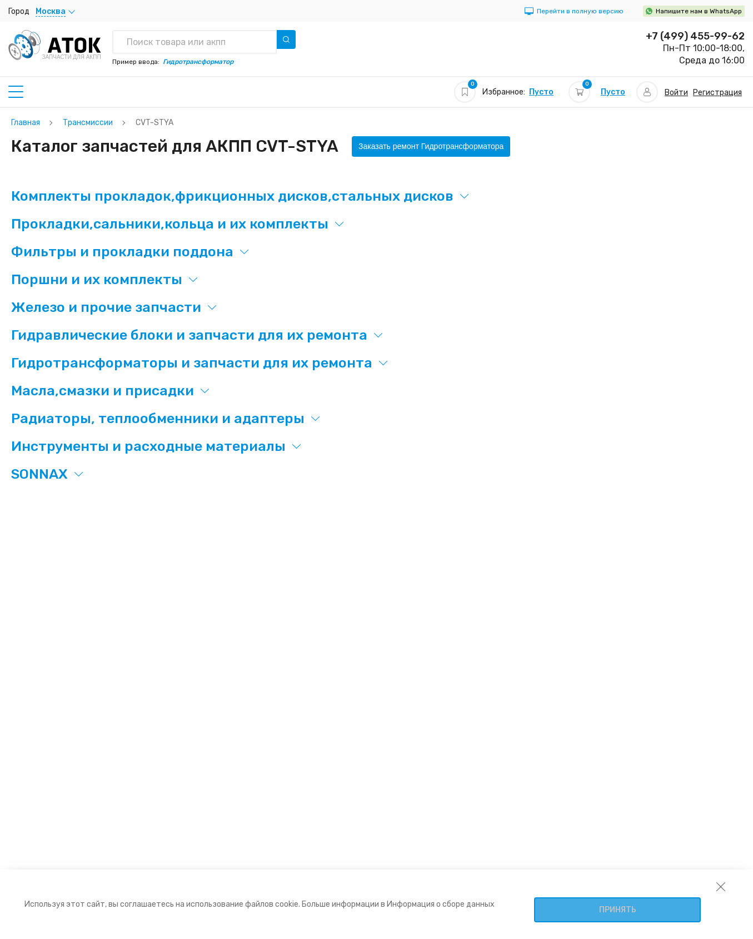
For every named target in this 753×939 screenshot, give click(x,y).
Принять (617, 910)
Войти (676, 92)
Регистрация (717, 92)
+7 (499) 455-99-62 (695, 36)
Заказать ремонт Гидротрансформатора (430, 146)
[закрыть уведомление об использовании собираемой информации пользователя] (721, 886)
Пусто (541, 92)
